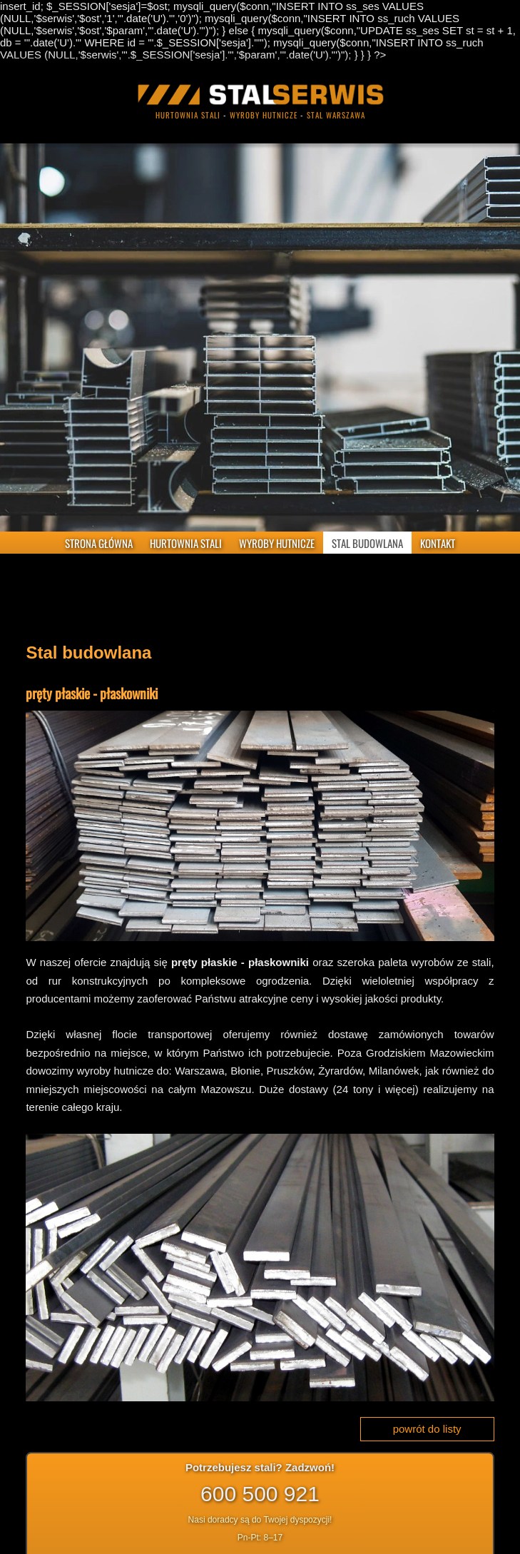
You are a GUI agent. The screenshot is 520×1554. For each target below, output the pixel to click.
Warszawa (199, 1071)
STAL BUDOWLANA (367, 543)
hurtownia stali (188, 115)
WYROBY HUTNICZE (277, 543)
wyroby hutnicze (263, 115)
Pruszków (289, 1071)
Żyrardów (340, 1071)
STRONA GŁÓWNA (99, 543)
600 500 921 (260, 1493)
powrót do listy (427, 1429)
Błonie (245, 1071)
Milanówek (394, 1071)
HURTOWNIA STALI (186, 543)
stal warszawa (336, 115)
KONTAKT (437, 543)
